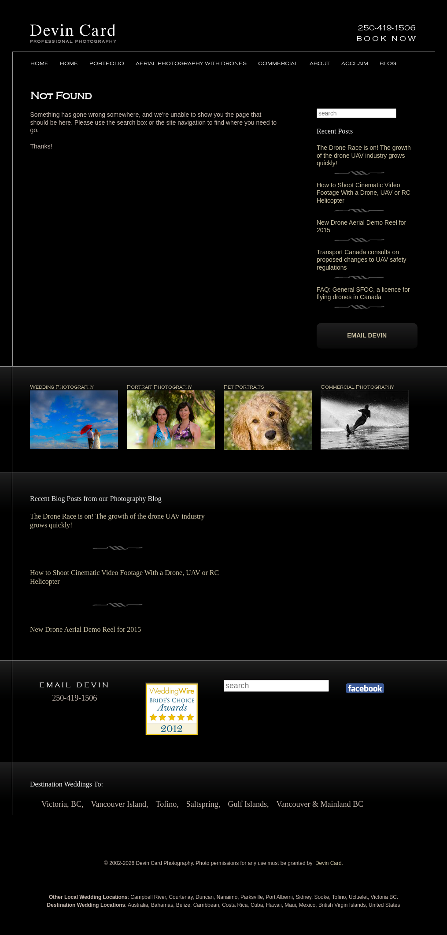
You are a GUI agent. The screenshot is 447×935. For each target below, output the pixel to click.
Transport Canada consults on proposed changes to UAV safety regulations (361, 260)
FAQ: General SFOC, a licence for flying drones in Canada (363, 293)
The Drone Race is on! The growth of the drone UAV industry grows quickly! (364, 155)
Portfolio (106, 64)
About (320, 64)
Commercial (278, 64)
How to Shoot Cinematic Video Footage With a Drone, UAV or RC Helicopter (363, 193)
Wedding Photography (74, 416)
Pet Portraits (268, 417)
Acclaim (354, 64)
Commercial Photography (365, 417)
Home (39, 64)
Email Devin (367, 335)
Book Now (386, 38)
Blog (388, 64)
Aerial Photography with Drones (191, 64)
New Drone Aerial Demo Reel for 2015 (85, 629)
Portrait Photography (171, 416)
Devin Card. (329, 863)
